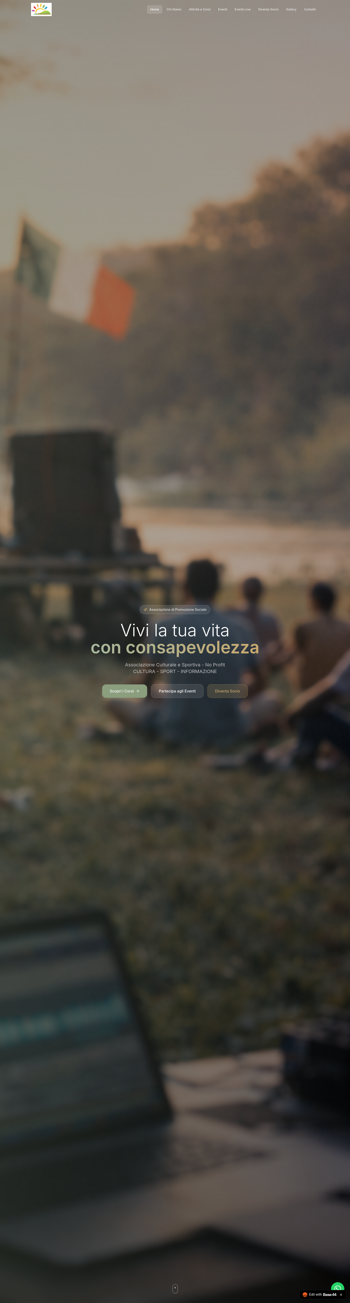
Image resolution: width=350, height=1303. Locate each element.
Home (154, 9)
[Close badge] (341, 1295)
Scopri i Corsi (125, 691)
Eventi (222, 9)
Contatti (310, 9)
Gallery (291, 9)
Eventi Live (243, 9)
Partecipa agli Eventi (177, 691)
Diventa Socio (268, 9)
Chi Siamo (174, 9)
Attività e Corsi (199, 9)
